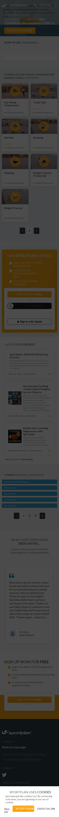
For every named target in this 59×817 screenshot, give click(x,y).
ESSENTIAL (46, 808)
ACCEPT (25, 808)
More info (6, 810)
